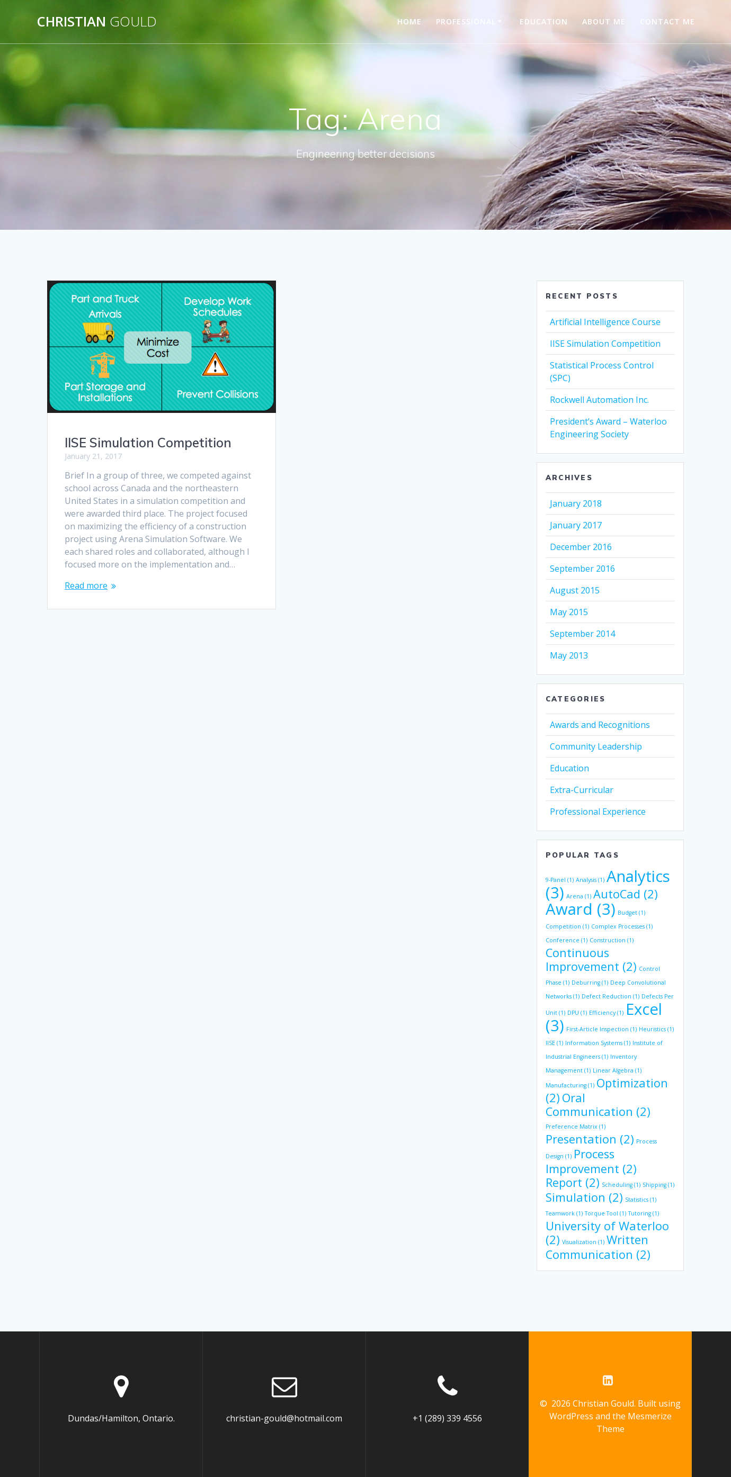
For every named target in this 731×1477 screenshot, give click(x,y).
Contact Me (667, 21)
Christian (97, 22)
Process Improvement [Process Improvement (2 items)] (591, 1161)
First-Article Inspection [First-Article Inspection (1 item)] (601, 1029)
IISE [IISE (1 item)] (554, 1043)
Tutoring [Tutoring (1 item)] (643, 1213)
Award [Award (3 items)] (581, 909)
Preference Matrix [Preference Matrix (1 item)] (575, 1126)
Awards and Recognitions (600, 725)
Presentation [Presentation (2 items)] (590, 1139)
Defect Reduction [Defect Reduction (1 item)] (610, 996)
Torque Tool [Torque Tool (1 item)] (605, 1213)
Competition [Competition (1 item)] (567, 926)
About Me (604, 21)
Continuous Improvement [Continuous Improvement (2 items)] (591, 959)
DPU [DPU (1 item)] (577, 1012)
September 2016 (582, 568)
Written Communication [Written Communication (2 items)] (598, 1247)
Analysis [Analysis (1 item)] (590, 880)
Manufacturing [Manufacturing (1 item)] (570, 1085)
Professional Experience (598, 811)
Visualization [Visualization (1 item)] (583, 1242)
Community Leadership (596, 746)
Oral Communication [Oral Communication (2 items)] (598, 1104)
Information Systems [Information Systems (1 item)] (597, 1043)
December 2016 (581, 547)
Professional (466, 21)
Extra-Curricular (581, 790)
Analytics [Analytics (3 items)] (608, 884)
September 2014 (582, 634)
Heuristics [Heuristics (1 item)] (656, 1029)
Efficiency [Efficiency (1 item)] (606, 1012)
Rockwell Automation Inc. (599, 400)
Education (544, 21)
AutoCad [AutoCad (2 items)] (625, 894)
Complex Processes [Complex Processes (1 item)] (622, 926)
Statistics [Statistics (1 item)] (640, 1199)
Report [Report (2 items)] (573, 1182)
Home (409, 21)
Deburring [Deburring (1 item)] (590, 982)
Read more (86, 585)
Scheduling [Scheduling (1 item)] (621, 1184)
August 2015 (575, 590)
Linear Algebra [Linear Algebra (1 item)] (617, 1070)
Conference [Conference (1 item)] (566, 940)
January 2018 (576, 503)
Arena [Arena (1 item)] (578, 896)
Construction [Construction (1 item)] (612, 940)
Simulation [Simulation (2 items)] (584, 1197)
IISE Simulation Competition (148, 443)
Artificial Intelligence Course (605, 322)
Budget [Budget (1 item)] (631, 912)
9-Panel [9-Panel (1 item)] (560, 880)
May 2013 (569, 655)
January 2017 (576, 525)
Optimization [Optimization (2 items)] (607, 1090)
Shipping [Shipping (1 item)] (658, 1184)
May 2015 (569, 612)
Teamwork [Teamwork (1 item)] (564, 1213)
